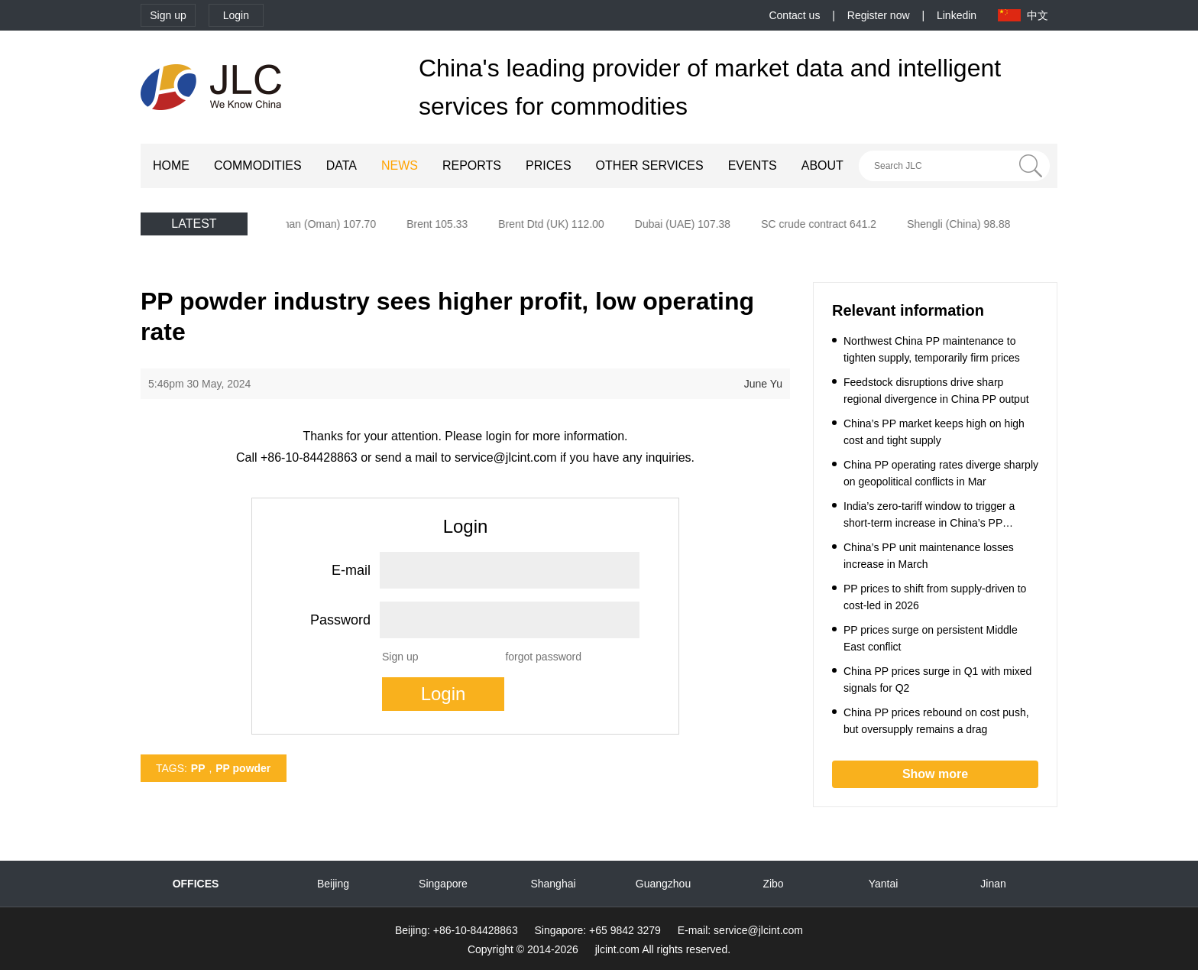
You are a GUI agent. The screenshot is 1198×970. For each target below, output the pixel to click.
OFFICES (196, 884)
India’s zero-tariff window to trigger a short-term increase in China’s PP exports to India (929, 523)
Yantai (883, 884)
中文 (1037, 15)
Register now (878, 15)
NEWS (399, 165)
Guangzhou (663, 884)
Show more (935, 773)
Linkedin (956, 15)
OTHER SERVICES (650, 165)
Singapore (443, 884)
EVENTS (752, 165)
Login (236, 15)
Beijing (333, 884)
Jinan (992, 884)
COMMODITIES (258, 165)
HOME (171, 165)
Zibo (773, 884)
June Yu (763, 384)
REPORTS (471, 165)
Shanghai (552, 884)
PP (198, 768)
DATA (341, 165)
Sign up (168, 15)
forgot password (543, 656)
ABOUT (822, 165)
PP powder (242, 768)
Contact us (794, 15)
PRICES (548, 165)
